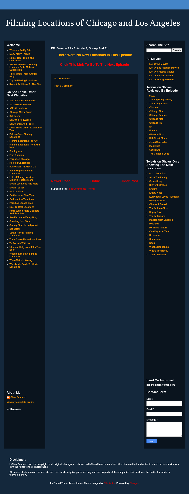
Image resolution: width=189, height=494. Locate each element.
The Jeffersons (157, 216)
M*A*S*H (154, 223)
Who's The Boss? (158, 250)
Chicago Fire (156, 111)
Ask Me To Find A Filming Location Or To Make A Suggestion (23, 67)
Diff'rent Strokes (158, 185)
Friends (153, 130)
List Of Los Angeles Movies (164, 67)
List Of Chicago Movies (161, 71)
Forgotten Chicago (19, 159)
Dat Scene (14, 116)
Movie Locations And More (23, 183)
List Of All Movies (158, 64)
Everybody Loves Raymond (164, 196)
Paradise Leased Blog (21, 203)
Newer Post (60, 181)
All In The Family (158, 177)
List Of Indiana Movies (161, 75)
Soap (152, 243)
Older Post (129, 181)
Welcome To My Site (20, 50)
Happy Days (155, 212)
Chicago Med (156, 119)
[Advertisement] (25, 330)
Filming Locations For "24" (23, 141)
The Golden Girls (158, 208)
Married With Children (161, 220)
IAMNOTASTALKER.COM (22, 166)
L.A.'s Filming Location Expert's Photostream (21, 178)
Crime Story (155, 181)
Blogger (134, 483)
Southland (154, 150)
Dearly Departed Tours (21, 124)
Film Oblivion (16, 155)
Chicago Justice (158, 115)
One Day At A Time (159, 231)
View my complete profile (20, 402)
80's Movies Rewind (20, 104)
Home (95, 181)
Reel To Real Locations (21, 207)
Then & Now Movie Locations (25, 239)
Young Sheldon (157, 254)
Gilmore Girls (156, 134)
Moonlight (154, 146)
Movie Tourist (16, 187)
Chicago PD (155, 123)
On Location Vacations (21, 199)
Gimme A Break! (158, 204)
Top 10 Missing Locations (23, 80)
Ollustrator (109, 483)
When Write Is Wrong (20, 260)
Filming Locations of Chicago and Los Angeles (93, 23)
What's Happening (159, 247)
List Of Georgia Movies (161, 79)
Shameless (155, 239)
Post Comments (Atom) (81, 188)
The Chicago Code (159, 153)
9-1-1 (152, 96)
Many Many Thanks (19, 54)
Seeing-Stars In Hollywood (23, 225)
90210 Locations (18, 108)
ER (151, 126)
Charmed (154, 107)
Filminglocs (15, 151)
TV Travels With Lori (20, 243)
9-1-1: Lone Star (158, 173)
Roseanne (154, 235)
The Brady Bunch (158, 103)
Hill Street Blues (158, 138)
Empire (153, 189)
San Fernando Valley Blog (23, 217)
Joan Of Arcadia (158, 142)
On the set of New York (21, 195)
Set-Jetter (14, 229)
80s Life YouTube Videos (22, 100)
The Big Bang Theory (160, 99)
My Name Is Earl (158, 227)
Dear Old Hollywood (20, 120)
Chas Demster (18, 397)
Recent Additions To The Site (25, 84)
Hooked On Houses (19, 163)
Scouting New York (19, 221)
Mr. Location (16, 191)
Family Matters (157, 200)
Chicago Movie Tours (20, 112)
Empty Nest (155, 193)
